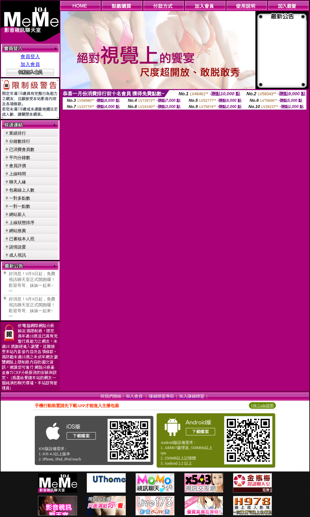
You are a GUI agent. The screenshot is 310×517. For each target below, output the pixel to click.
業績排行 (17, 133)
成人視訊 (17, 255)
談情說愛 (17, 247)
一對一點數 (19, 206)
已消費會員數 (21, 149)
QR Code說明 (262, 405)
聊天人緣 (17, 181)
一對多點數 (19, 198)
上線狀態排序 (21, 222)
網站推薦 (17, 230)
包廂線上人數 (21, 190)
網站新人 (17, 214)
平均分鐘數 (19, 157)
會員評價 (17, 165)
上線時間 (17, 173)
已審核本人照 (21, 238)
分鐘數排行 (19, 141)
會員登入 (30, 56)
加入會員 (30, 64)
